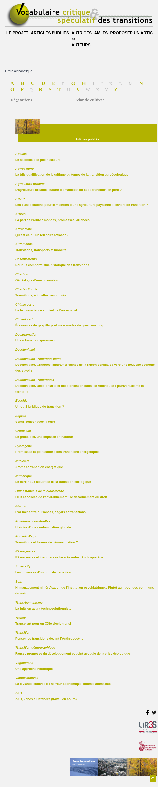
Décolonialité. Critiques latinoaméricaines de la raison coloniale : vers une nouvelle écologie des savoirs (85, 364)
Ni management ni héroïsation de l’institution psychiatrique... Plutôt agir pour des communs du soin (84, 587)
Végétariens (21, 99)
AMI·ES (101, 33)
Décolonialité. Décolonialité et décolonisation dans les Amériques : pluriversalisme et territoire (79, 386)
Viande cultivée (90, 99)
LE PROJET (17, 33)
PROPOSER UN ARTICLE (134, 33)
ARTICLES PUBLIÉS (50, 33)
